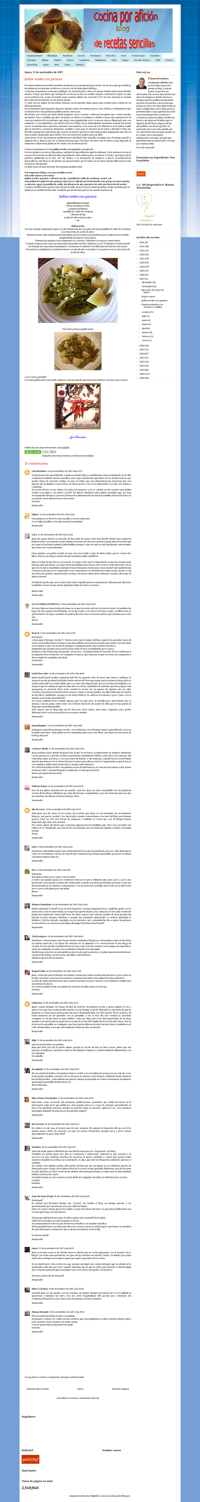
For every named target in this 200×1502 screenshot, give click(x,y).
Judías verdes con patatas (154, 300)
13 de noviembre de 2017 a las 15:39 (57, 633)
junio (145, 320)
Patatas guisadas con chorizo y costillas (152, 305)
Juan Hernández (160, 78)
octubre (146, 312)
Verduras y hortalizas (83, 455)
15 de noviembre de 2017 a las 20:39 (61, 1069)
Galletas (44, 60)
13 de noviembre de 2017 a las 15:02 (78, 604)
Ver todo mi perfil (145, 147)
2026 (142, 242)
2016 (141, 345)
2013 (141, 357)
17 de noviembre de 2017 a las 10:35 (56, 1248)
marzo (145, 332)
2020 (142, 266)
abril (144, 328)
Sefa (34, 847)
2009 (142, 374)
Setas (56, 65)
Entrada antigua (120, 1389)
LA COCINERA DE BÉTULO (45, 604)
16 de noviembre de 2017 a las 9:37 (59, 1147)
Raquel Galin (38, 971)
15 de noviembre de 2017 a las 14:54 (60, 1002)
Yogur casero (148, 296)
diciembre (147, 282)
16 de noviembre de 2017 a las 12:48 (72, 1196)
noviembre (148, 286)
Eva (34, 870)
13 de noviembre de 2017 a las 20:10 (65, 786)
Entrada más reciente (38, 1389)
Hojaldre (58, 60)
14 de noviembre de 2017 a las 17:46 (63, 971)
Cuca (34, 534)
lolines (35, 514)
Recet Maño (32, 65)
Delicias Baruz (39, 786)
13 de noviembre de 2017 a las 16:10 (64, 725)
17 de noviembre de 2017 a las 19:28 (66, 1288)
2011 (141, 365)
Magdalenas (100, 60)
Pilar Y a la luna (40, 1288)
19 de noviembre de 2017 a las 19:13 (66, 1312)
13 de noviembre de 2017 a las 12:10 (57, 514)
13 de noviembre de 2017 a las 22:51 (63, 809)
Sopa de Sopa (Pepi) (42, 1196)
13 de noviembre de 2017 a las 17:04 (66, 748)
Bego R (35, 633)
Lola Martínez (39, 471)
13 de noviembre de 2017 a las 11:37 (65, 471)
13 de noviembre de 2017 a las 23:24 (55, 847)
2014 (141, 353)
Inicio (80, 1389)
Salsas (46, 65)
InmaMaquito (39, 725)
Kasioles (36, 1147)
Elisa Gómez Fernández (44, 1098)
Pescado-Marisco (142, 60)
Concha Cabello (40, 748)
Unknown (37, 1002)
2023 (142, 254)
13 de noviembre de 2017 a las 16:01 (66, 673)
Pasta (114, 60)
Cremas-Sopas (138, 56)
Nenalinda (37, 1069)
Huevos (70, 60)
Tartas (67, 65)
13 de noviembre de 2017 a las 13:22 (55, 534)
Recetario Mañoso (34, 85)
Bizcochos (110, 56)
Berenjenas (95, 56)
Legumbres (84, 60)
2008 (142, 378)
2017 (141, 279)
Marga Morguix (40, 1312)
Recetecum (38, 1124)
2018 (142, 274)
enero (145, 340)
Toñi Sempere (39, 936)
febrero (146, 336)
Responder (37, 505)
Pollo (158, 60)
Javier (35, 1248)
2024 (142, 250)
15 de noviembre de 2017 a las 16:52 (54, 1040)
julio (144, 316)
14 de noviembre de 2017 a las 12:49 (70, 904)
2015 (142, 349)
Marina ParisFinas (42, 904)
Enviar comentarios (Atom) (85, 1398)
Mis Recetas (38, 809)
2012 (141, 361)
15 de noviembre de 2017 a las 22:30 (76, 1098)
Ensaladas (154, 56)
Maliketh (94, 1496)
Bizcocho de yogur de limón (152, 291)
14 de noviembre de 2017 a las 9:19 (53, 870)
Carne (123, 56)
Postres (169, 60)
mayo (145, 324)
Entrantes (31, 60)
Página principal (34, 56)
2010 (141, 370)
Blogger (126, 1496)
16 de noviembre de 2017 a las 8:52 (62, 1124)
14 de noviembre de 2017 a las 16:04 (65, 936)
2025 (142, 246)
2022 (142, 258)
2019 (141, 270)
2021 (142, 262)
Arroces (81, 56)
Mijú (34, 1040)
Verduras (80, 65)
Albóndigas (52, 56)
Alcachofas (67, 56)
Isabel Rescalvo (40, 673)
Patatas (125, 60)
